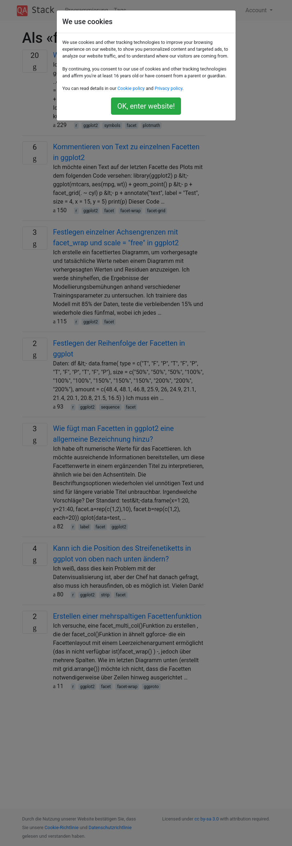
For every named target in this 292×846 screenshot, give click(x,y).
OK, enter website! (146, 106)
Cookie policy (131, 88)
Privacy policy (168, 88)
